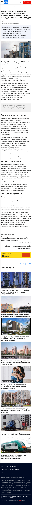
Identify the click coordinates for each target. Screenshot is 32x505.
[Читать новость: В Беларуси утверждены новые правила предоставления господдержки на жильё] (16, 306)
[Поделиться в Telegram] (27, 264)
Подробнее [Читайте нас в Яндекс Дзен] (26, 255)
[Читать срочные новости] (27, 2)
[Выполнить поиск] (20, 2)
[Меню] (2, 2)
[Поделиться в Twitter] (23, 264)
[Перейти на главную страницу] (6, 2)
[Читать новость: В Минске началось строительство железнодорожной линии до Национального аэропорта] (16, 448)
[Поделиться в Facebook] (20, 264)
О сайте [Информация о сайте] (6, 466)
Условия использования (9, 473)
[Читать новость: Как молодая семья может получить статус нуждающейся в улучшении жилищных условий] (16, 377)
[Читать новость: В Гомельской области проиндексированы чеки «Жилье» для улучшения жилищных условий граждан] (16, 353)
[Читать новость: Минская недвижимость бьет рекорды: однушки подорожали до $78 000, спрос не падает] (16, 401)
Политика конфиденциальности (11, 469)
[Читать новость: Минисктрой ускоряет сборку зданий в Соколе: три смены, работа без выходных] (16, 424)
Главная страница (6, 7)
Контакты (13, 466)
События (15, 7)
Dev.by (22, 500)
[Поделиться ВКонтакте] (30, 264)
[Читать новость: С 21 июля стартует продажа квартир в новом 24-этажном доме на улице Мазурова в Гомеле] (16, 283)
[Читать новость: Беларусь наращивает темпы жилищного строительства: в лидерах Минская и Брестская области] (16, 329)
